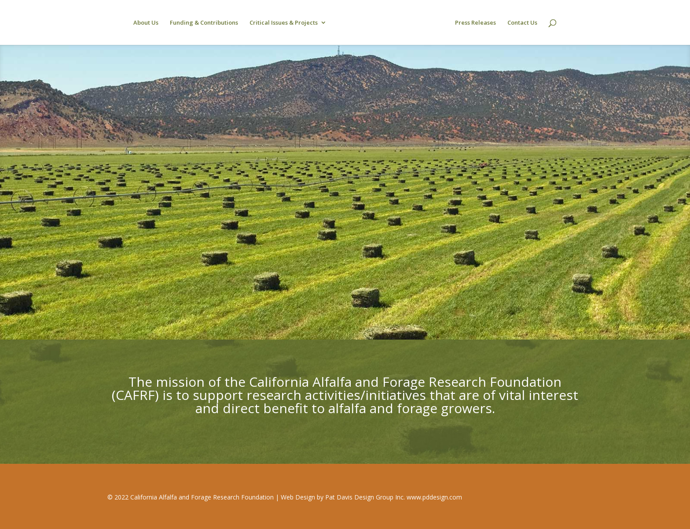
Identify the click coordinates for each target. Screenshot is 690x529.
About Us (145, 22)
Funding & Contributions (204, 22)
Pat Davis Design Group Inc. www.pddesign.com (393, 497)
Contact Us (522, 22)
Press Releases (475, 22)
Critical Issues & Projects (284, 22)
